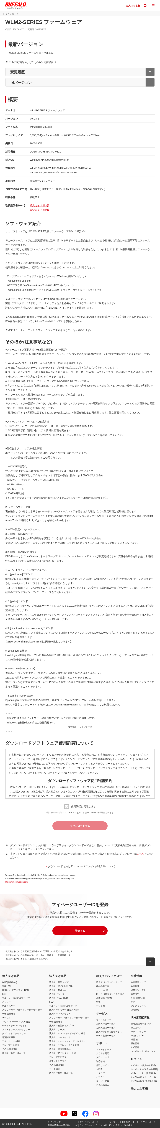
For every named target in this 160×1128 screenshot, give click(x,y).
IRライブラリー (138, 1031)
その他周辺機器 (9, 1049)
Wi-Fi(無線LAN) (9, 982)
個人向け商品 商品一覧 (14, 1053)
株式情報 (135, 1047)
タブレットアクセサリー (14, 1033)
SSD (4, 993)
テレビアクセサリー (11, 1045)
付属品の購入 (102, 1084)
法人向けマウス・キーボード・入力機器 (67, 1033)
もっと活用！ (102, 990)
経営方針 (135, 1039)
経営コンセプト (138, 990)
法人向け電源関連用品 (60, 1049)
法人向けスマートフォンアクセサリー (67, 1041)
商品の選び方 (102, 986)
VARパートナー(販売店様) (143, 1073)
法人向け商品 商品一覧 (61, 1072)
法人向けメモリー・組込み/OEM (64, 1009)
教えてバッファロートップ (109, 982)
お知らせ (100, 1077)
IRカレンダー (137, 1035)
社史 (133, 1001)
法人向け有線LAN (57, 990)
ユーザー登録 (102, 1081)
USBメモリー (8, 1005)
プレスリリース (138, 1005)
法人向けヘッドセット (60, 1037)
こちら (140, 853)
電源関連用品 (8, 1037)
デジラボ (100, 1005)
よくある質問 (102, 1053)
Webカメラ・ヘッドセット (14, 1025)
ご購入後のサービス (105, 1027)
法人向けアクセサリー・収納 (62, 1053)
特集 (98, 1001)
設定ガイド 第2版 (39, 210)
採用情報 (135, 1009)
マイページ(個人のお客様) (143, 1065)
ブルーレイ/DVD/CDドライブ (16, 997)
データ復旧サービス (105, 1035)
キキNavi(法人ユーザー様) (143, 1077)
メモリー (6, 1001)
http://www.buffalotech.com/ (16, 881)
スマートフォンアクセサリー (16, 1029)
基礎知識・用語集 (104, 997)
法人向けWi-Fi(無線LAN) (61, 986)
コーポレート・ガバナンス (143, 1051)
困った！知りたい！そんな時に (110, 993)
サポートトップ (103, 1049)
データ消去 (54, 1068)
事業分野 (135, 993)
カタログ (100, 1073)
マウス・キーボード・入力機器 (16, 1021)
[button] (80, 930)
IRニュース (136, 1027)
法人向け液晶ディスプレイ (62, 1025)
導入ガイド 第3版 (39, 205)
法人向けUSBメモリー (60, 1013)
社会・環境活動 (138, 997)
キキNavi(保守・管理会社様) (144, 1081)
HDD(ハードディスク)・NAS (15, 990)
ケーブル (6, 1017)
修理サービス (102, 1065)
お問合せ (100, 1069)
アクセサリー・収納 (11, 1041)
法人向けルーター (57, 993)
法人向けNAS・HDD (58, 997)
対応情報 (100, 1061)
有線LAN (6, 986)
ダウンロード (102, 1057)
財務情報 (135, 1043)
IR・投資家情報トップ (141, 1023)
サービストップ (103, 1019)
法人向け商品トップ (58, 982)
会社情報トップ (138, 982)
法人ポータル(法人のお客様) (144, 1069)
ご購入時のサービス (105, 1023)
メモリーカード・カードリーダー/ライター (22, 1009)
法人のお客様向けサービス (109, 1031)
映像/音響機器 (9, 1013)
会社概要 (135, 986)
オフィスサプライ (57, 1061)
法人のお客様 (139, 1088)
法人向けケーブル (57, 1029)
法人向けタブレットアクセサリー (65, 1045)
